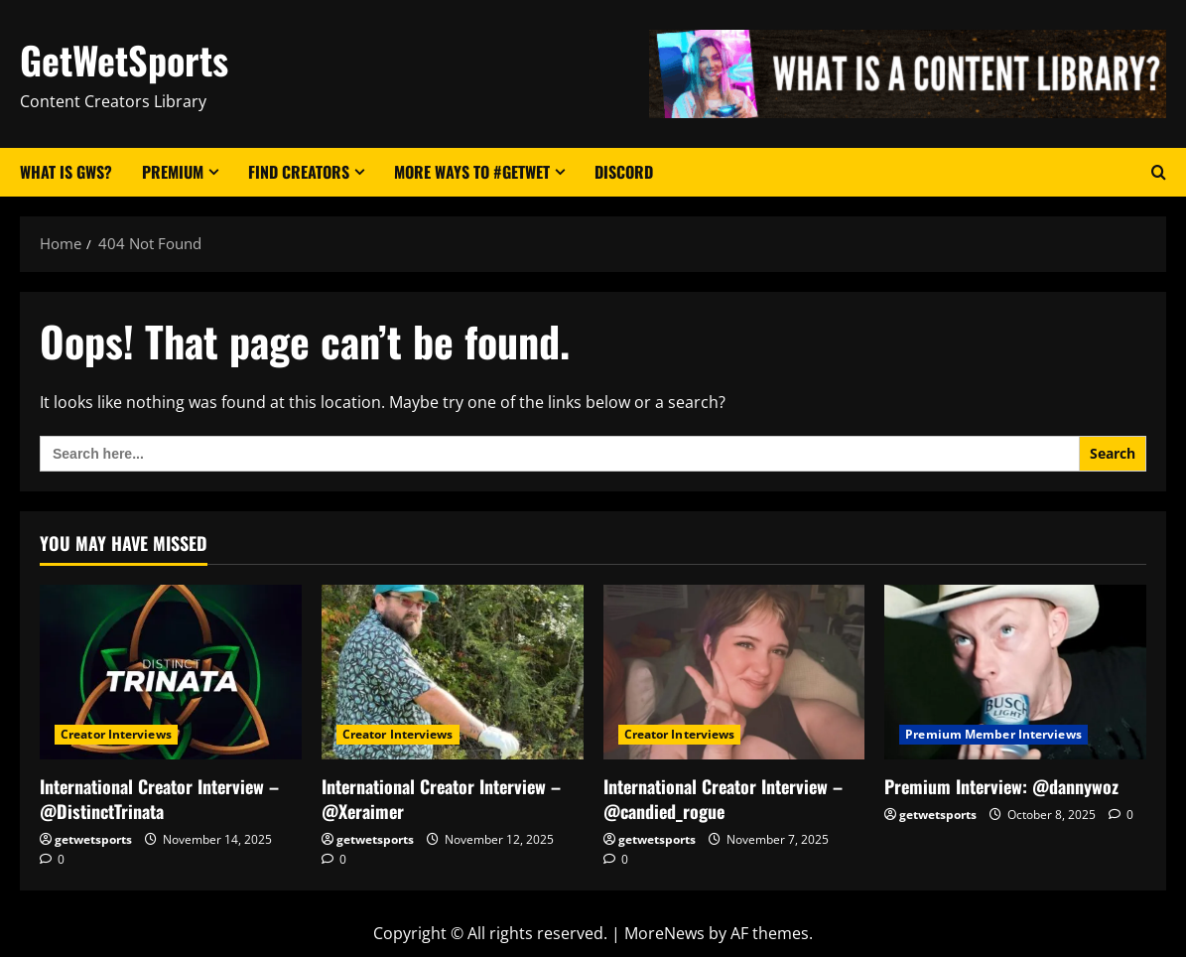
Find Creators (298, 172)
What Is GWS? (66, 172)
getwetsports (93, 839)
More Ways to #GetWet (472, 172)
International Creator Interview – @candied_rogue (723, 798)
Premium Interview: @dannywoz (1001, 786)
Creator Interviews (116, 734)
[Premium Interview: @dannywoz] (1015, 672)
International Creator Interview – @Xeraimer (441, 798)
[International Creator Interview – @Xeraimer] (453, 672)
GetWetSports (124, 59)
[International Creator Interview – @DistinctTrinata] (171, 672)
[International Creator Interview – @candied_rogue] (734, 672)
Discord (623, 172)
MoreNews (664, 933)
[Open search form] (1158, 172)
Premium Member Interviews (993, 734)
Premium (172, 172)
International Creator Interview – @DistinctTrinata (159, 798)
